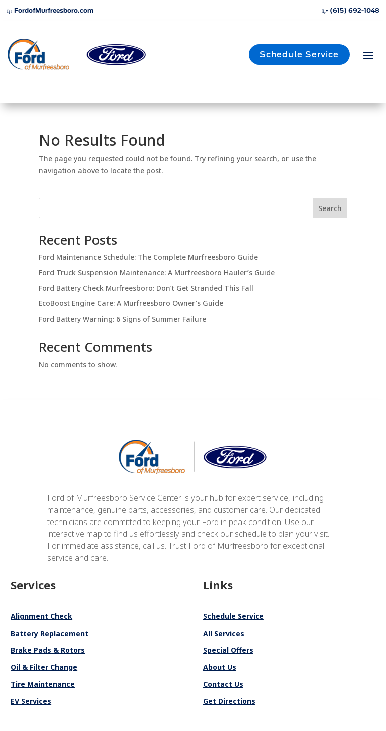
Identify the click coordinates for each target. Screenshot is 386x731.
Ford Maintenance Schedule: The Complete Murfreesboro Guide (148, 257)
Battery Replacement (49, 633)
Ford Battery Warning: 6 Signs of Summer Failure (122, 319)
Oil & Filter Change (44, 667)
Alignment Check (41, 616)
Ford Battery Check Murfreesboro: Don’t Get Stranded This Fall (146, 288)
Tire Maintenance (43, 684)
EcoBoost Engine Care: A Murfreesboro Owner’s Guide (131, 303)
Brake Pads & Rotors (48, 650)
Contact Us (223, 684)
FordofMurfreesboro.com (50, 10)
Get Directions (229, 701)
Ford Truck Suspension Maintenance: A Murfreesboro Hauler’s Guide (157, 272)
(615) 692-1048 (350, 10)
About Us (219, 667)
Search (330, 208)
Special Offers (228, 650)
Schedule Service (299, 54)
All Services (223, 633)
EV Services (31, 701)
